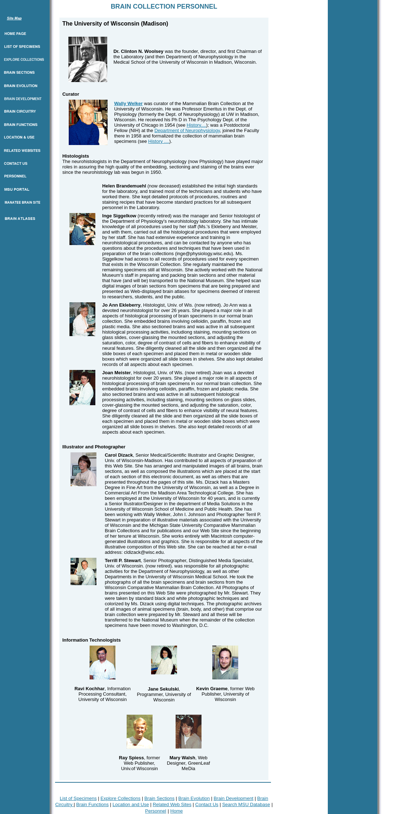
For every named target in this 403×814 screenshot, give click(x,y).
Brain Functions (92, 804)
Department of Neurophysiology (187, 130)
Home (176, 811)
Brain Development (234, 798)
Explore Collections (120, 798)
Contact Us (206, 804)
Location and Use (131, 804)
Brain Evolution (194, 798)
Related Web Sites (172, 804)
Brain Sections (159, 798)
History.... (196, 125)
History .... (158, 141)
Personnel (155, 811)
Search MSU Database (246, 804)
